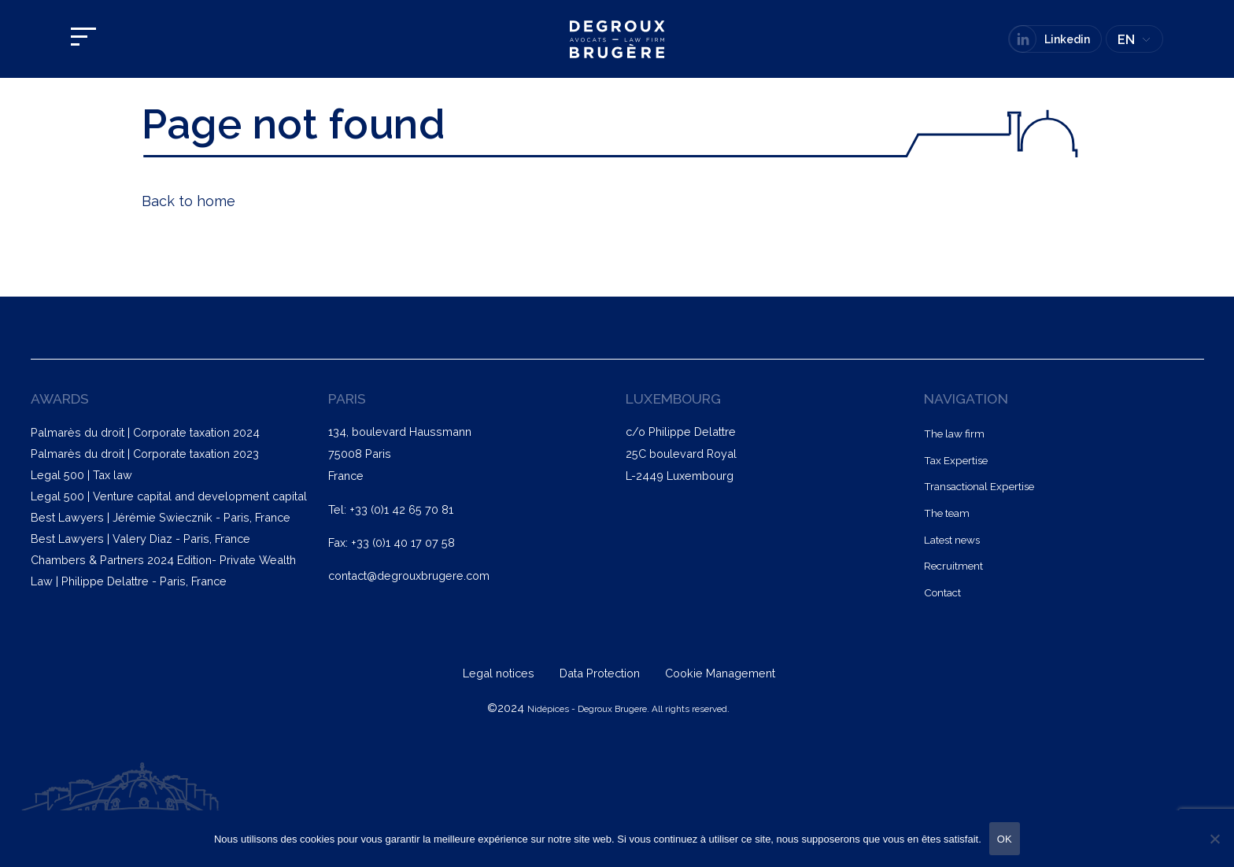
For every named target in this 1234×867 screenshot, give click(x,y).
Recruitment (953, 565)
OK (1004, 839)
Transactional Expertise (979, 486)
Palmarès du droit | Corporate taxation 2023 (145, 453)
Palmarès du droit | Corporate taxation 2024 (145, 432)
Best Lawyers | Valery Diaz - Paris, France (140, 538)
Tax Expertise (956, 460)
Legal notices (500, 673)
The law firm (954, 433)
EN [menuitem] (1126, 39)
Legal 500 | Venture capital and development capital (169, 496)
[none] (1134, 39)
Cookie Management (720, 673)
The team (947, 513)
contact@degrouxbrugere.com (409, 575)
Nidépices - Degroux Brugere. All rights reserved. (628, 708)
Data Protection (601, 673)
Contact (942, 592)
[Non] (1214, 839)
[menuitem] (1134, 39)
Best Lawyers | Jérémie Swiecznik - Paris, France (160, 517)
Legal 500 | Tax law (81, 474)
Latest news (952, 539)
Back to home (188, 201)
